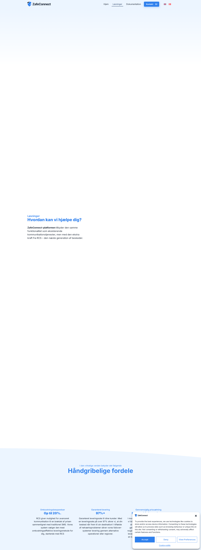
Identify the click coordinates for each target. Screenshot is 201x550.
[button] (196, 516)
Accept (145, 539)
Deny (166, 539)
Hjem (106, 4)
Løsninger (117, 4)
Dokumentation (133, 4)
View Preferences (187, 539)
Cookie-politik (164, 545)
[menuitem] (165, 4)
